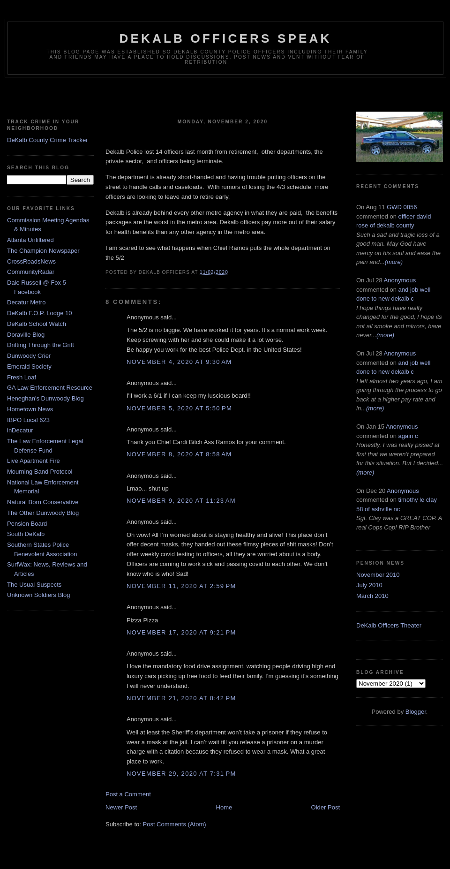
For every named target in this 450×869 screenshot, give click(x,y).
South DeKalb (26, 533)
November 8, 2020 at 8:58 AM (179, 454)
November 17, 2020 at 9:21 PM (181, 632)
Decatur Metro (26, 302)
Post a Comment (128, 794)
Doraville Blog (26, 334)
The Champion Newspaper (43, 250)
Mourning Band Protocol (39, 471)
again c (408, 435)
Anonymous (400, 280)
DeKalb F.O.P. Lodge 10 (39, 313)
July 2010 (369, 585)
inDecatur (20, 430)
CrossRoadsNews (31, 261)
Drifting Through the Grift (40, 344)
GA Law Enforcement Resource (49, 387)
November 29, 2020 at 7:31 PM (181, 773)
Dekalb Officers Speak (225, 38)
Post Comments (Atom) (174, 824)
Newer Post (121, 807)
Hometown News (30, 409)
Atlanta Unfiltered (30, 239)
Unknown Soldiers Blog (38, 594)
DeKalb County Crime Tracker (47, 140)
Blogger (415, 711)
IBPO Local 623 (28, 419)
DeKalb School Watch (36, 323)
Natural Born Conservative (42, 502)
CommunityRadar (30, 271)
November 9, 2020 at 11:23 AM (181, 500)
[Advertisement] (225, 96)
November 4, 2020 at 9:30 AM (179, 361)
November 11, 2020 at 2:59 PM (181, 585)
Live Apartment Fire (33, 460)
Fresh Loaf (21, 377)
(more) (394, 261)
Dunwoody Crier (29, 355)
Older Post (325, 807)
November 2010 (378, 574)
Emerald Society (29, 366)
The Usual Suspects (34, 584)
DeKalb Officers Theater (388, 625)
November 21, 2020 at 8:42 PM (181, 698)
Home (224, 807)
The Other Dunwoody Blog (43, 512)
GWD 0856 (402, 207)
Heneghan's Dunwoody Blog (45, 398)
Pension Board (27, 523)
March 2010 (372, 595)
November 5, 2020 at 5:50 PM (179, 408)
